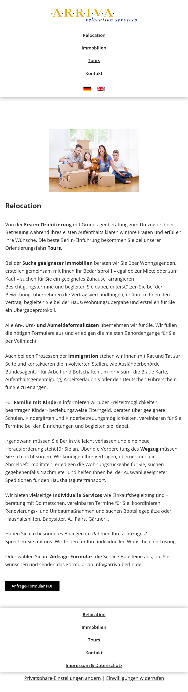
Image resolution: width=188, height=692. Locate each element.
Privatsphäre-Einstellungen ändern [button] (62, 678)
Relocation (94, 35)
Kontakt (94, 73)
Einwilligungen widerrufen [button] (135, 678)
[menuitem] (87, 88)
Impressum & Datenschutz (94, 665)
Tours (94, 60)
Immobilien (94, 48)
